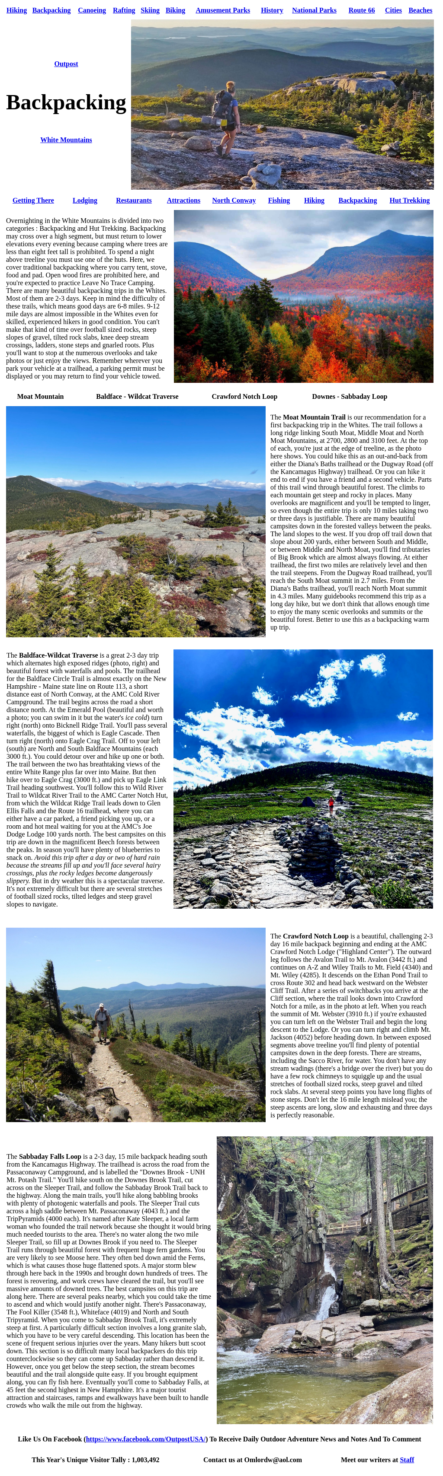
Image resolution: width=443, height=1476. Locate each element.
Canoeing (92, 10)
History (272, 10)
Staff (407, 1459)
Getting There (33, 200)
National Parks (314, 10)
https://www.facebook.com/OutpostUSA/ (145, 1439)
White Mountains (66, 139)
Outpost (66, 63)
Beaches (420, 10)
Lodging (85, 200)
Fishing (279, 200)
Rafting (124, 10)
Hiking (16, 10)
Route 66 (362, 10)
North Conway (234, 200)
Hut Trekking (410, 200)
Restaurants (134, 200)
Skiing (150, 10)
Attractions (183, 200)
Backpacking (51, 10)
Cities (393, 10)
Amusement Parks (223, 10)
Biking (175, 10)
